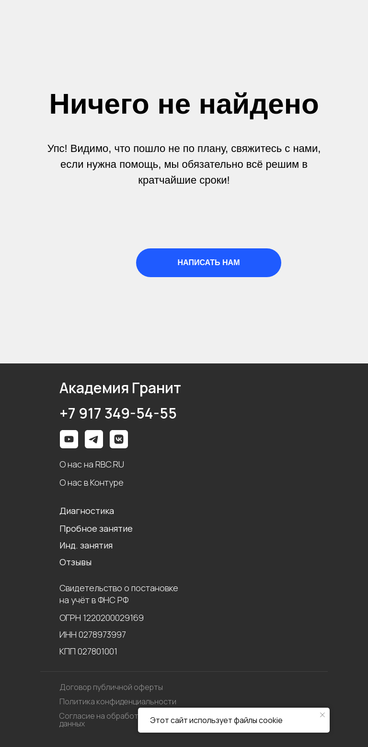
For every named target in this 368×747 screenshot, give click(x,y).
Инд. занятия (86, 545)
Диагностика (86, 510)
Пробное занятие (96, 528)
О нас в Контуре (91, 482)
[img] (119, 439)
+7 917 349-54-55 (118, 413)
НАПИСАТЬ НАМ (209, 262)
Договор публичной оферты (111, 687)
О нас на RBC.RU (91, 464)
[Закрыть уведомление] (322, 715)
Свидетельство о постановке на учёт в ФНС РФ (118, 594)
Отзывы (75, 562)
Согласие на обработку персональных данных (129, 720)
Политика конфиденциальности (117, 701)
